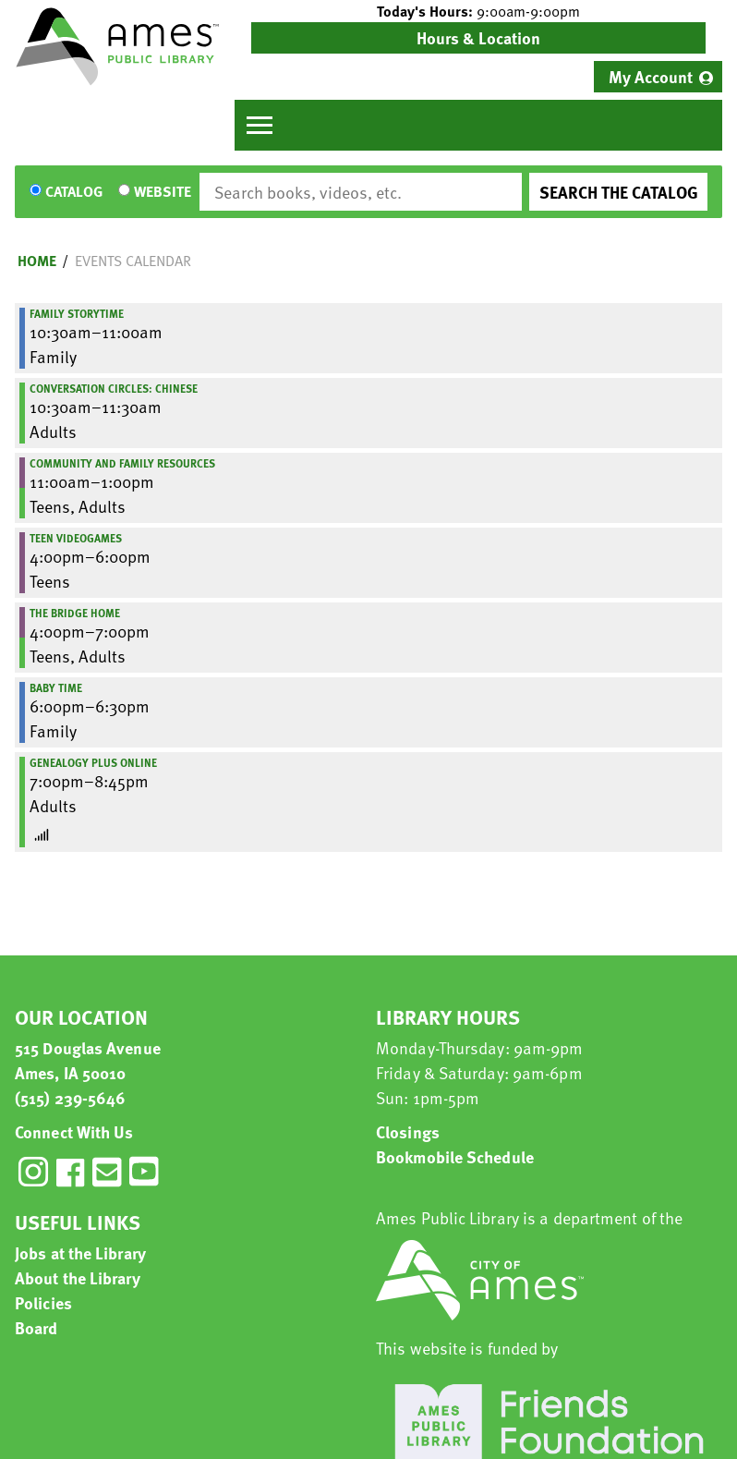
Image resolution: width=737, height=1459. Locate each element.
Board (36, 1327)
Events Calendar (133, 260)
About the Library (77, 1277)
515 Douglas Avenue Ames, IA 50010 (88, 1060)
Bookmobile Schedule (455, 1156)
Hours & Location (478, 37)
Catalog (74, 192)
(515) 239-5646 (70, 1097)
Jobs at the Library (80, 1252)
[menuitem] (658, 76)
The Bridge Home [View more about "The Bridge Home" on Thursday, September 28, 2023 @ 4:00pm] (75, 612)
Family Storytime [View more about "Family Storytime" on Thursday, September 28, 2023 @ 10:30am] (77, 313)
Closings (408, 1131)
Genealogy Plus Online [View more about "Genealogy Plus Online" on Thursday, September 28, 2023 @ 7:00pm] (93, 762)
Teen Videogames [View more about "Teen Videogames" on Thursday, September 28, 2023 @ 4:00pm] (76, 537)
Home (37, 260)
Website (162, 192)
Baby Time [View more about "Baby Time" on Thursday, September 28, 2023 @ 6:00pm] (56, 687)
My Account (651, 76)
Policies (43, 1302)
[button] (478, 11)
